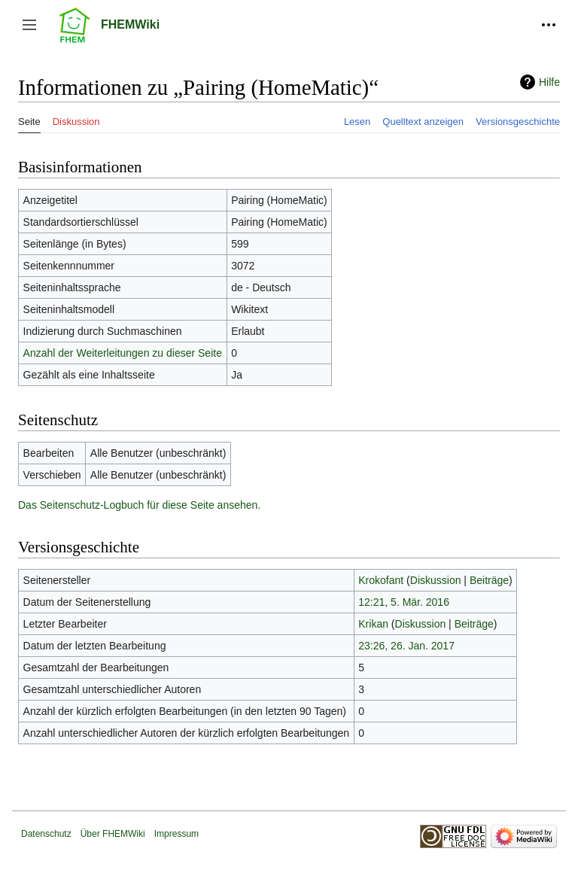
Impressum (176, 834)
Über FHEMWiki (113, 834)
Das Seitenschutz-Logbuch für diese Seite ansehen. (139, 505)
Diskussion (435, 580)
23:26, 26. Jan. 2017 (406, 646)
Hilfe (549, 82)
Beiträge (489, 580)
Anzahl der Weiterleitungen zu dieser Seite (122, 353)
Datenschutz (46, 834)
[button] (29, 25)
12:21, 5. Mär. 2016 (403, 602)
